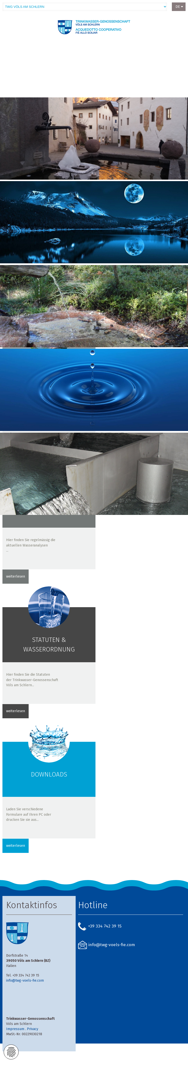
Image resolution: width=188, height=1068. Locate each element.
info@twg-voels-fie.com (25, 980)
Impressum (15, 1029)
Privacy (32, 1029)
